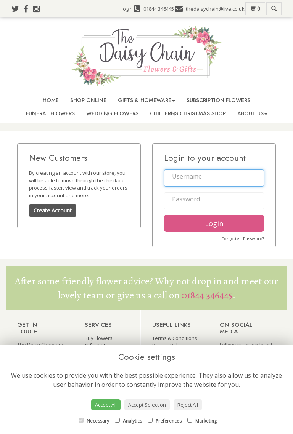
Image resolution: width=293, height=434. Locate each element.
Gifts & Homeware (146, 100)
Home (51, 100)
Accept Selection (147, 404)
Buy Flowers (99, 338)
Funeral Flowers (50, 113)
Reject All (187, 404)
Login (214, 223)
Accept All (106, 404)
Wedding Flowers (112, 113)
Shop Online (88, 100)
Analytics (128, 421)
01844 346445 (207, 295)
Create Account (53, 210)
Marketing (202, 421)
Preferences (165, 421)
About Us (252, 113)
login (127, 8)
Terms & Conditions (174, 338)
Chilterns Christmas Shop (188, 113)
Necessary (94, 421)
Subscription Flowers (218, 100)
